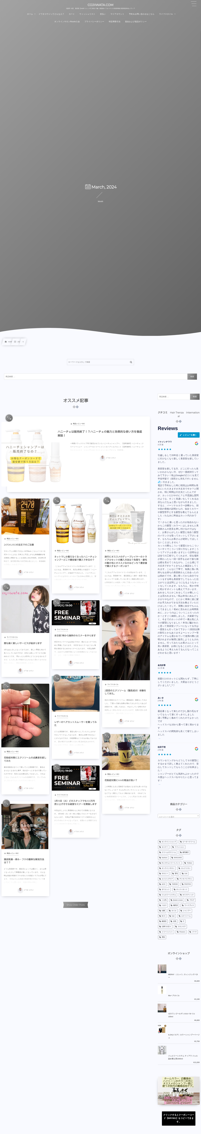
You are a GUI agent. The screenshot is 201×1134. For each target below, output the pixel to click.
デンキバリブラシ (186, 879)
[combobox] (179, 816)
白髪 (163, 911)
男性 (163, 937)
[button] (193, 4)
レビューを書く (188, 435)
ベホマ (164, 905)
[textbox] (178, 817)
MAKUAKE (178, 858)
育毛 (176, 873)
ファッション (179, 847)
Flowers (182, 932)
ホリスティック (188, 895)
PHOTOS (187, 884)
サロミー (165, 873)
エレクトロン (186, 868)
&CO (163, 884)
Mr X (163, 916)
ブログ (191, 900)
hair (173, 916)
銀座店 (164, 921)
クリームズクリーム (169, 852)
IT (183, 921)
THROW (175, 884)
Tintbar (189, 863)
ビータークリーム (189, 842)
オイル (174, 911)
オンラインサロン (168, 868)
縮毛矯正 (186, 852)
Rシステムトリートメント (171, 863)
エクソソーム (186, 916)
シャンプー (187, 911)
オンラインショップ (169, 842)
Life (186, 873)
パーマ (194, 932)
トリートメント (167, 932)
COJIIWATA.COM (100, 5)
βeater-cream (178, 900)
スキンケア (182, 926)
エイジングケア (167, 879)
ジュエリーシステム (169, 895)
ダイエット (166, 889)
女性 (174, 921)
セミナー (165, 847)
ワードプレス (189, 905)
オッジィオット (181, 889)
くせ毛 (164, 900)
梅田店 (175, 905)
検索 (192, 376)
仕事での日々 (166, 926)
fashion (164, 858)
